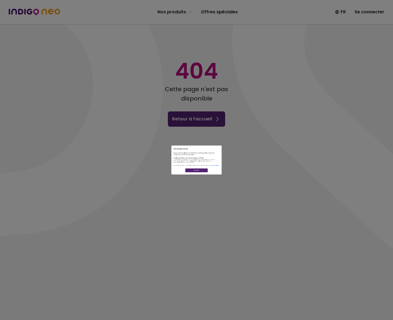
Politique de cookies (263, 181)
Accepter (196, 200)
